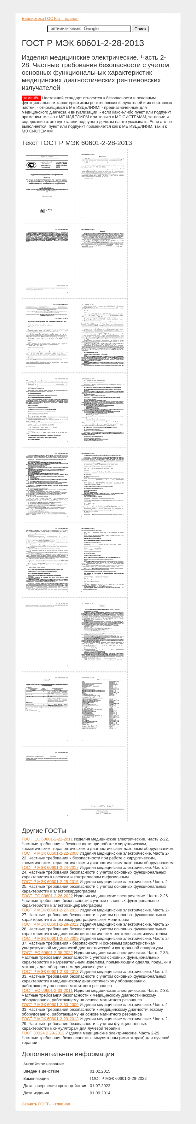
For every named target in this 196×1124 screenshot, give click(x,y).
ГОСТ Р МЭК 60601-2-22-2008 (50, 853)
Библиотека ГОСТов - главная (50, 18)
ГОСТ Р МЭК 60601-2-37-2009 (50, 938)
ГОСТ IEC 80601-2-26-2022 (47, 895)
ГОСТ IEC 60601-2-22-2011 (47, 839)
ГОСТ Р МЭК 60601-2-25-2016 (50, 881)
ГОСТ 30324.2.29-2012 (43, 1033)
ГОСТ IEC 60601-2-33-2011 (47, 990)
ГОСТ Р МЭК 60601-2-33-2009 (50, 1004)
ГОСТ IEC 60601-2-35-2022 (47, 952)
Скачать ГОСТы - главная (46, 1104)
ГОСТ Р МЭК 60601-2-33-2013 (50, 971)
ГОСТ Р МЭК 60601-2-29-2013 (50, 1018)
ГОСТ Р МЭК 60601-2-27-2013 (50, 910)
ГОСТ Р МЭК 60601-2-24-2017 (50, 867)
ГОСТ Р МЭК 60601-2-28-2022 (50, 924)
